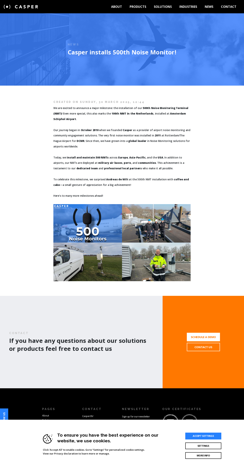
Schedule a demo (203, 337)
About (116, 7)
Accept (203, 436)
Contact (228, 7)
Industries (188, 7)
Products (138, 7)
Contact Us (203, 347)
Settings (203, 445)
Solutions (163, 7)
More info (203, 455)
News (209, 7)
